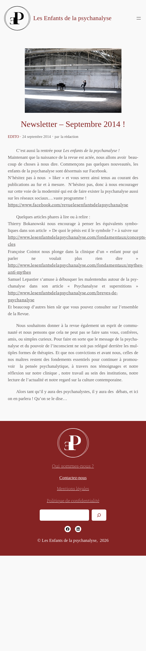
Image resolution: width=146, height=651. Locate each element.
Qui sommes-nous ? (73, 466)
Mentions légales (73, 489)
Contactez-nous (72, 477)
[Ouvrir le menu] (139, 18)
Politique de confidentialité (73, 501)
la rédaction (69, 136)
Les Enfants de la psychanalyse (72, 18)
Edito (13, 136)
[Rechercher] (99, 515)
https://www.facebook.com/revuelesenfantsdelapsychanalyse (68, 205)
